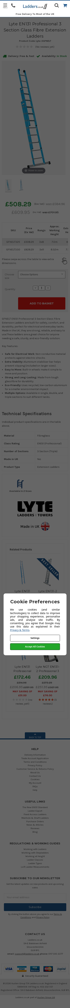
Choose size (9, 276)
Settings (35, 638)
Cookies (35, 779)
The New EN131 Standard (35, 807)
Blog (35, 831)
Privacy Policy (35, 765)
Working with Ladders (35, 849)
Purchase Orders (35, 821)
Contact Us (35, 776)
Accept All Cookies (35, 646)
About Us (35, 772)
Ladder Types (35, 863)
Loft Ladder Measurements (35, 866)
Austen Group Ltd (46, 997)
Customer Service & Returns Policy (35, 768)
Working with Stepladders (35, 852)
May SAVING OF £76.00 (47, 693)
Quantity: (10, 289)
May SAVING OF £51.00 (22, 693)
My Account (35, 782)
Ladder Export (35, 810)
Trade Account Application (35, 758)
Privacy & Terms (19, 630)
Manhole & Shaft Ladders (35, 817)
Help (35, 790)
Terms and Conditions (35, 761)
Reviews (35, 828)
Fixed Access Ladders (35, 814)
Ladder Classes (35, 859)
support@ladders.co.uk (27, 953)
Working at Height (35, 856)
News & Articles (35, 824)
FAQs (35, 786)
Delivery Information (35, 754)
